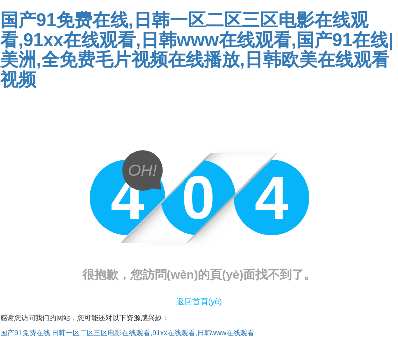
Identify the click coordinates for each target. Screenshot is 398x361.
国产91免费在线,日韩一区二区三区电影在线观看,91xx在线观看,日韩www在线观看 (127, 333)
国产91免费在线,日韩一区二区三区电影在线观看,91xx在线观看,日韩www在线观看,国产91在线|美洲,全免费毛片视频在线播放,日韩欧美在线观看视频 (196, 50)
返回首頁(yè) (199, 301)
